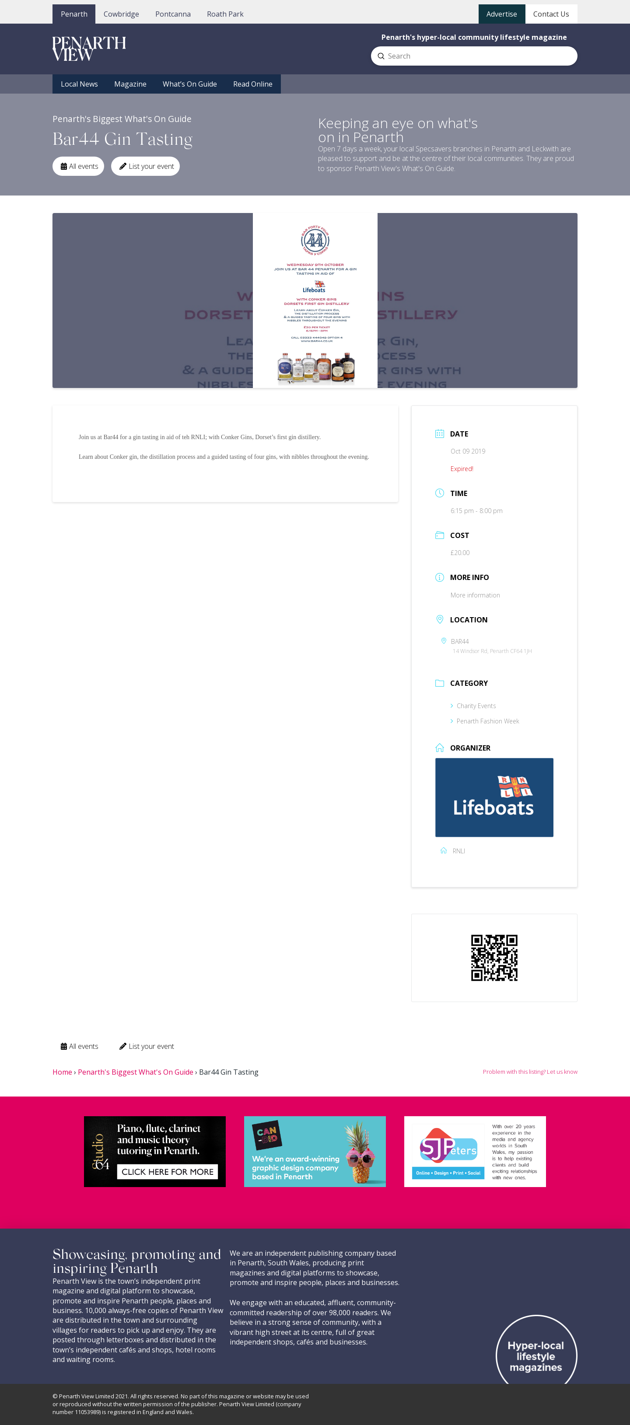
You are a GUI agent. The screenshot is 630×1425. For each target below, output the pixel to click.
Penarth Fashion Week (485, 721)
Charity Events (473, 706)
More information (475, 595)
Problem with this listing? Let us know (530, 1072)
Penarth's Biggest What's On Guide (135, 1072)
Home (62, 1072)
